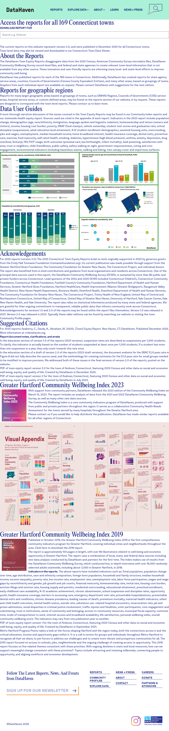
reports (97, 99)
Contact (122, 683)
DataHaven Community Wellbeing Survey (81, 274)
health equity (26, 118)
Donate (147, 677)
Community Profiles (98, 679)
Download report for (16, 28)
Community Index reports (146, 114)
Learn (114, 9)
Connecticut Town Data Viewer (90, 50)
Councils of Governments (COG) (137, 95)
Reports (56, 9)
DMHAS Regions (107, 95)
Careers (148, 672)
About (120, 677)
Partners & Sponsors (150, 685)
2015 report (7, 642)
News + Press (133, 9)
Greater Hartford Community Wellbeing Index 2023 (62, 385)
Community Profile (11, 318)
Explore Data (99, 686)
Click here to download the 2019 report (58, 547)
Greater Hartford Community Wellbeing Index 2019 (61, 535)
